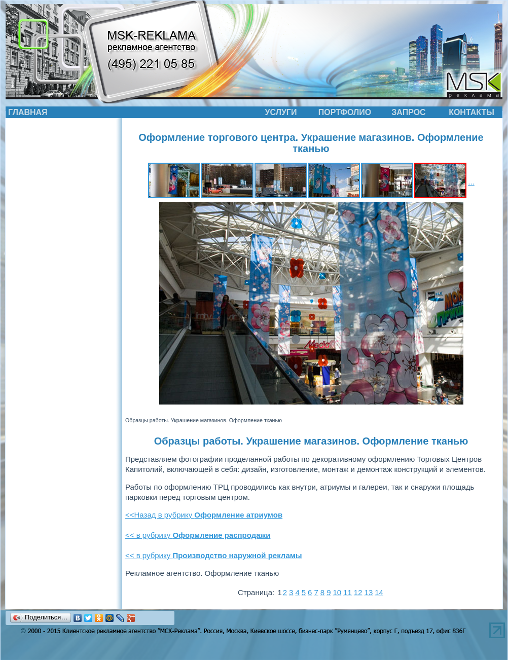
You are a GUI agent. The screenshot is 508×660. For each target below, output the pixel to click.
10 (337, 592)
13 (369, 592)
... (471, 181)
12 (358, 592)
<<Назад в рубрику (203, 514)
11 (347, 592)
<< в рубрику (197, 535)
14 (379, 592)
